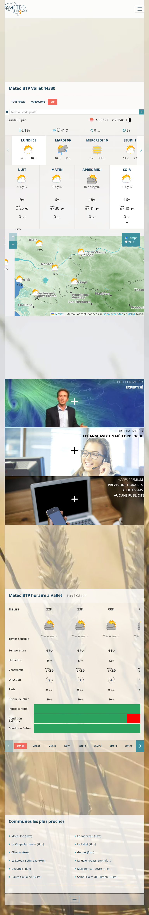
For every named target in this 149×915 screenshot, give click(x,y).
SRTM (131, 314)
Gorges (84, 852)
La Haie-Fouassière (92, 860)
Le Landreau (87, 836)
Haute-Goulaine (25, 877)
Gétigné (20, 868)
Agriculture (38, 101)
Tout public (18, 101)
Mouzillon (20, 836)
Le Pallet (85, 844)
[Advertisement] (79, 49)
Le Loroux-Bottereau (27, 860)
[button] (81, 254)
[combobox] (77, 112)
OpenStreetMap (113, 314)
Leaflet (57, 314)
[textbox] (77, 112)
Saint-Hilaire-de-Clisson (95, 877)
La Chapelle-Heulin (26, 844)
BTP (53, 101)
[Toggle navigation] (139, 9)
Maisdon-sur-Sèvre (92, 868)
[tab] (20, 746)
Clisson (19, 852)
